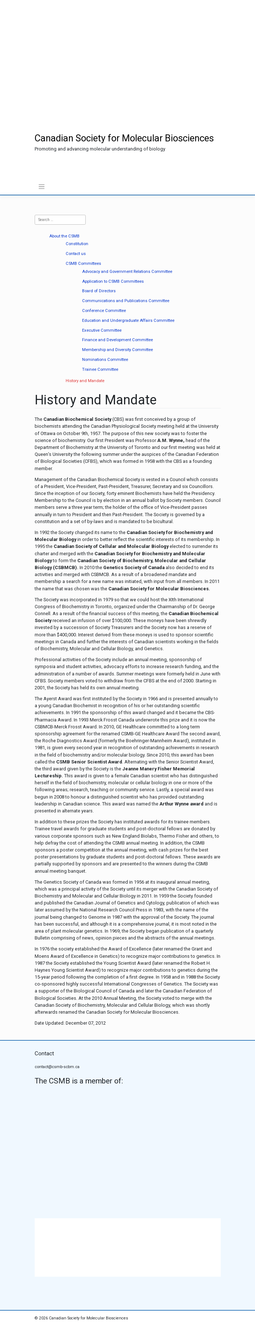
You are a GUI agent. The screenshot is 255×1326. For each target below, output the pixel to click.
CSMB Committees (83, 263)
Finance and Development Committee (117, 340)
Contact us (76, 253)
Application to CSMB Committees (113, 281)
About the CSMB (64, 236)
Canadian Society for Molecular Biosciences (124, 138)
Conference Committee (104, 310)
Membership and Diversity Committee (117, 349)
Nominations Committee (105, 359)
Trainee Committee (100, 369)
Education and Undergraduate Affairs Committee (128, 320)
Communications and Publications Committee (125, 300)
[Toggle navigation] (42, 186)
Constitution (77, 243)
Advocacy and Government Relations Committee (127, 271)
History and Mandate (85, 380)
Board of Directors (99, 291)
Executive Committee (101, 330)
